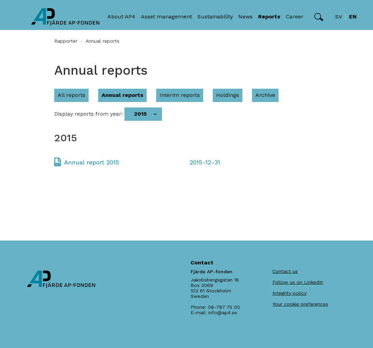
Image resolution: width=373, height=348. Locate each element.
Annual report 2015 (91, 162)
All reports (71, 95)
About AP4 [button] (121, 16)
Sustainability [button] (215, 16)
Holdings (227, 95)
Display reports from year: (88, 114)
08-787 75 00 (224, 307)
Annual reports (122, 95)
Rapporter (65, 41)
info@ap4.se (222, 312)
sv (338, 16)
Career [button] (294, 16)
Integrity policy (289, 293)
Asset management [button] (166, 16)
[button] (319, 17)
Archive (265, 95)
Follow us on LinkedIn (297, 282)
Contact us (285, 271)
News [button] (245, 16)
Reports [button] (269, 16)
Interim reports (180, 95)
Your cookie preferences (300, 304)
